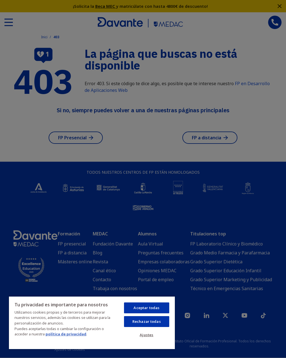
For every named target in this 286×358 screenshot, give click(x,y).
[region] (92, 322)
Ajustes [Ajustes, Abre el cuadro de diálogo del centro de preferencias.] (146, 334)
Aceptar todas (146, 307)
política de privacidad (66, 333)
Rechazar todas (146, 321)
